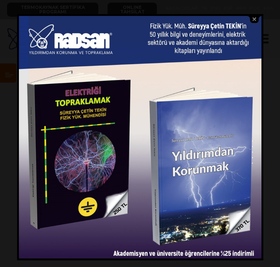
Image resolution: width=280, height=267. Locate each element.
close (254, 19)
